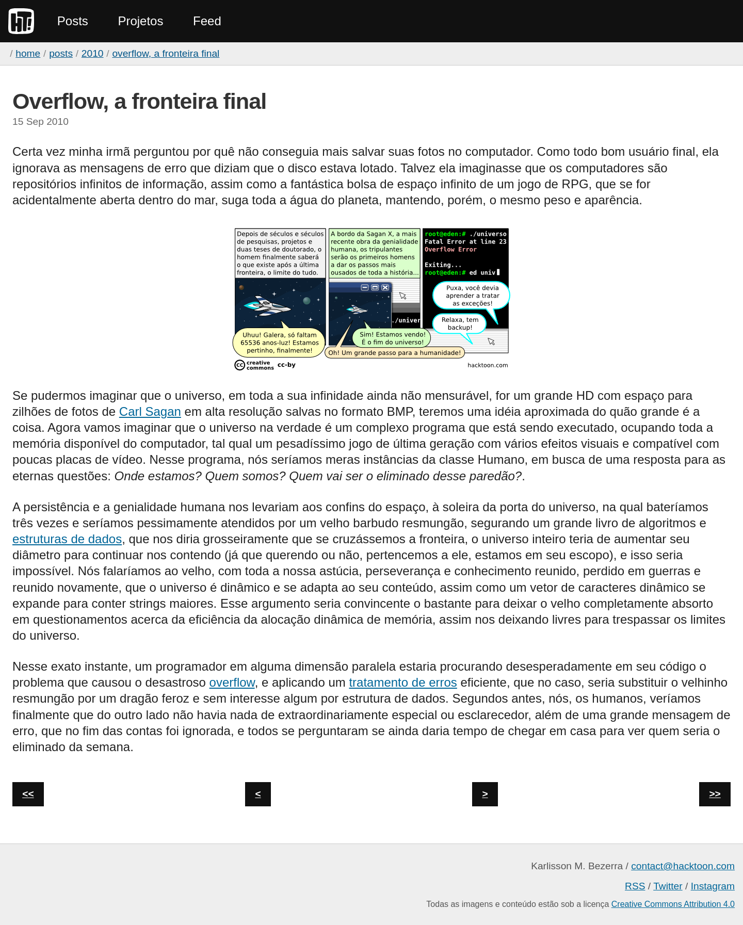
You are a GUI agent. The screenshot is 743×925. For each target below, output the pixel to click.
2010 (93, 53)
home (27, 53)
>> (714, 793)
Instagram (713, 886)
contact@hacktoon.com (683, 866)
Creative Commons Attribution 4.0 (673, 904)
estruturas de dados (67, 539)
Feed (207, 21)
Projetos (140, 21)
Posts (72, 21)
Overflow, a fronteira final (165, 53)
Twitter (668, 886)
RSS (635, 886)
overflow (232, 682)
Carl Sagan (150, 411)
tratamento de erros (403, 682)
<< (28, 793)
